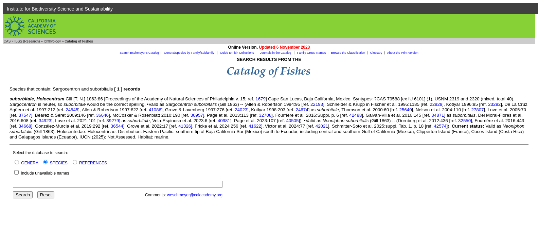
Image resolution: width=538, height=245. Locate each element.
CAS (7, 41)
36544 (117, 126)
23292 (494, 104)
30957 (197, 115)
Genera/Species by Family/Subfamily (189, 52)
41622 (255, 126)
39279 (112, 120)
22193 (316, 104)
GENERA (29, 163)
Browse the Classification (348, 52)
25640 (405, 109)
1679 (260, 98)
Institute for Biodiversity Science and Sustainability (60, 9)
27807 (477, 109)
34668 (25, 126)
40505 (292, 120)
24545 (72, 109)
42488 (355, 115)
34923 (45, 120)
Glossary (376, 52)
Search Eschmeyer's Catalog (139, 52)
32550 (464, 120)
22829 (436, 104)
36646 (102, 115)
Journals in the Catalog (276, 52)
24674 (302, 109)
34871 (437, 115)
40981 (224, 120)
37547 (25, 115)
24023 (241, 109)
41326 (184, 126)
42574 (440, 126)
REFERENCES (93, 163)
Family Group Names (311, 52)
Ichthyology (52, 41)
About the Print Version (402, 52)
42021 (322, 126)
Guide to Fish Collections (237, 52)
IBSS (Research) (27, 41)
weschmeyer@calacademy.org (194, 195)
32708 (265, 115)
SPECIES (59, 163)
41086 (155, 109)
